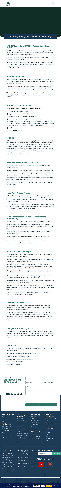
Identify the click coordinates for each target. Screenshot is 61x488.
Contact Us (11, 345)
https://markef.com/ (27, 51)
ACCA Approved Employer (45, 459)
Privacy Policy (37, 482)
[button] (53, 3)
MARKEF (32, 482)
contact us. (24, 59)
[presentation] (36, 399)
